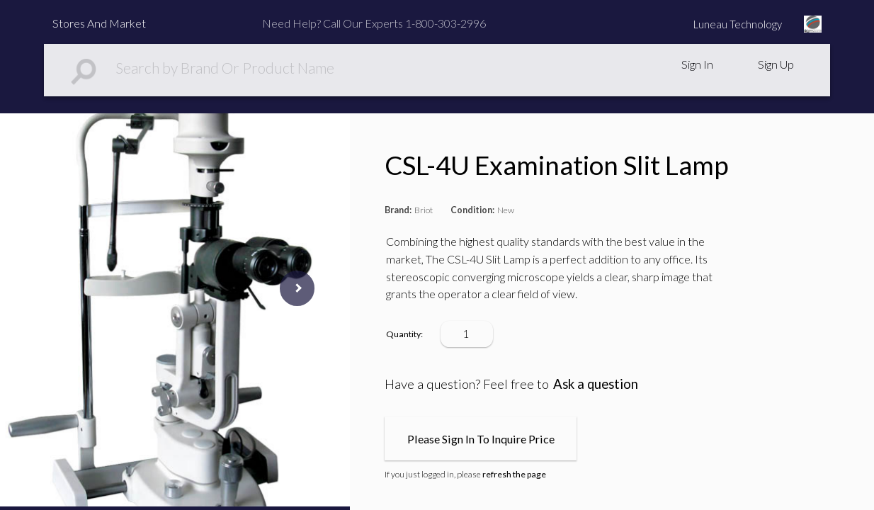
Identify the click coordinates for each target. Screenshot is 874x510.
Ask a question (595, 384)
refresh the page (514, 474)
